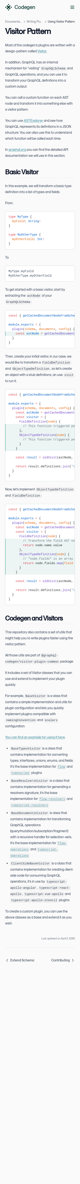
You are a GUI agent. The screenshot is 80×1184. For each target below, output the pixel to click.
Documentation (13, 21)
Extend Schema (19, 960)
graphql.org (17, 150)
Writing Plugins (35, 21)
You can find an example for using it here (35, 737)
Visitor (42, 51)
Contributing (63, 960)
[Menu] (72, 7)
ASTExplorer (33, 121)
